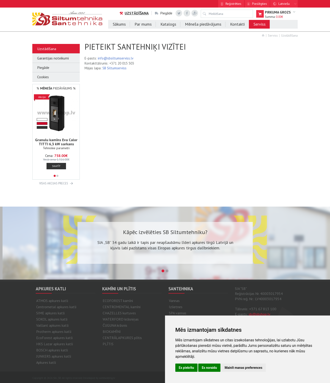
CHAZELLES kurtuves (119, 313)
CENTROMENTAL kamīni (121, 307)
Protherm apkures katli (53, 331)
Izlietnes (175, 307)
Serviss (259, 24)
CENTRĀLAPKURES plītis (122, 337)
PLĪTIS (108, 344)
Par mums (143, 24)
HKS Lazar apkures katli (54, 344)
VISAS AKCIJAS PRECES (53, 183)
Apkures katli (46, 362)
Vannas (174, 300)
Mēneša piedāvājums (203, 24)
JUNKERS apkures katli (53, 356)
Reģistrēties (233, 4)
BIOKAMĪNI (112, 331)
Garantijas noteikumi (53, 58)
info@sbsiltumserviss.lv (115, 58)
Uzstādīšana (134, 13)
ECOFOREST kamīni (118, 300)
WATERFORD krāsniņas (121, 319)
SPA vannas (177, 313)
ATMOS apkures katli (52, 300)
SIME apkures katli (50, 313)
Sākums (119, 24)
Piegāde (163, 13)
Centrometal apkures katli (56, 307)
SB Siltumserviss (114, 68)
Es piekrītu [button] (186, 368)
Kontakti (237, 24)
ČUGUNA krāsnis (115, 325)
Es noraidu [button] (209, 368)
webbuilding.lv (107, 378)
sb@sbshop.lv (259, 314)
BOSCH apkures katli (52, 350)
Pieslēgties (259, 4)
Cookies (43, 77)
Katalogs (168, 24)
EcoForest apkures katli (54, 337)
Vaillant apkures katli (52, 325)
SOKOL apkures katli (51, 319)
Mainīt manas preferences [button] (243, 368)
